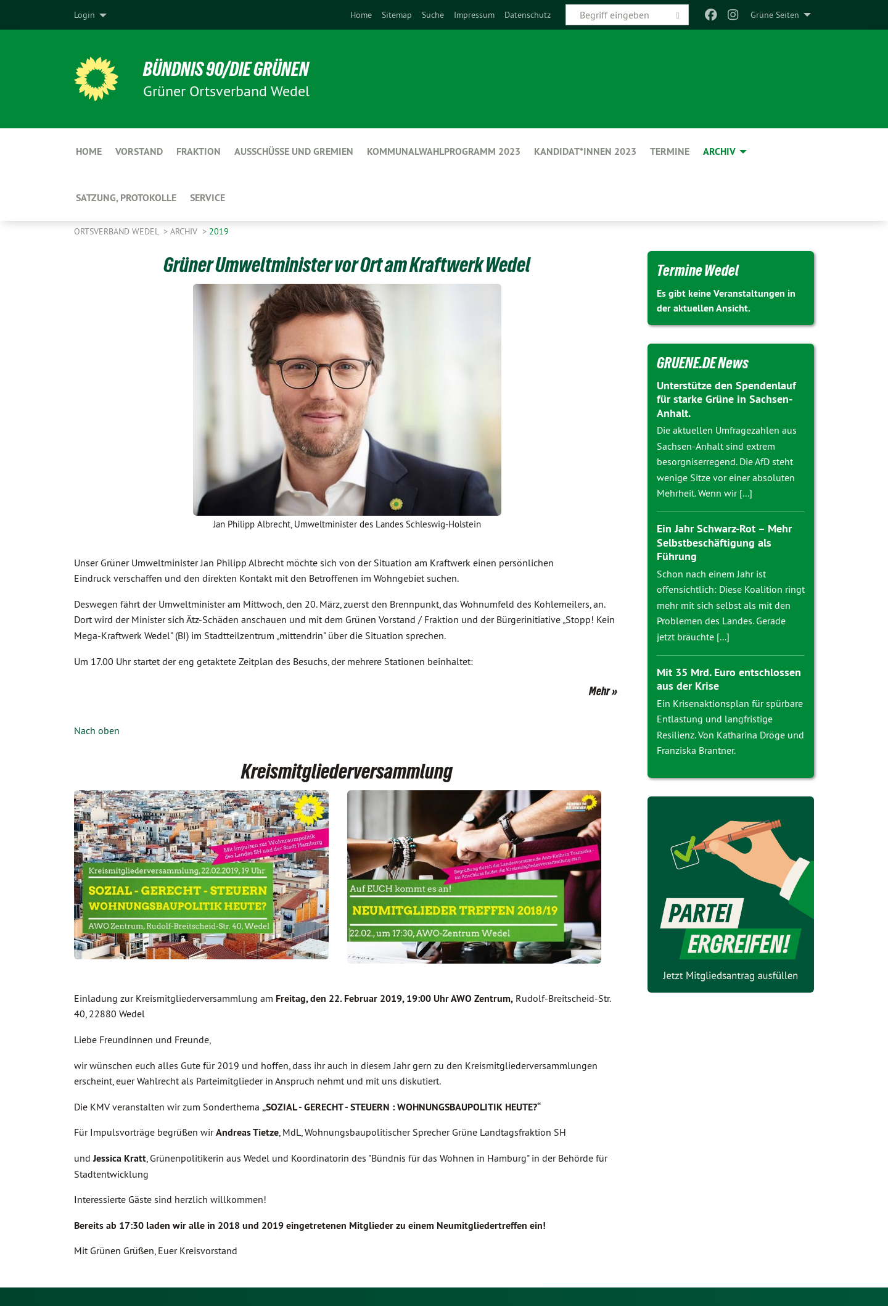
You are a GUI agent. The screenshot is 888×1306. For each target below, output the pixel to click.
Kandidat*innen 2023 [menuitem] (585, 151)
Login (84, 14)
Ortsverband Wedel (117, 231)
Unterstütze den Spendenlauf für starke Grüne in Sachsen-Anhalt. (726, 399)
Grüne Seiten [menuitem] (774, 14)
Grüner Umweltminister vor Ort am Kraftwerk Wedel (346, 264)
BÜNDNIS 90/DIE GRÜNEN (226, 69)
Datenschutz (527, 14)
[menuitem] (361, 15)
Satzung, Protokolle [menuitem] (126, 197)
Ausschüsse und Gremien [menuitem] (293, 151)
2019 (219, 231)
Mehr (599, 691)
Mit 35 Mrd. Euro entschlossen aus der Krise (729, 679)
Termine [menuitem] (669, 151)
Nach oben (97, 730)
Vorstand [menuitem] (139, 151)
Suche (433, 14)
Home (361, 14)
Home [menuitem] (89, 151)
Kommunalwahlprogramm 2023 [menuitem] (443, 151)
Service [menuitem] (207, 197)
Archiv (185, 231)
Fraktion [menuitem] (198, 151)
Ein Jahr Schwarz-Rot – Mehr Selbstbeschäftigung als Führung (724, 542)
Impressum (474, 14)
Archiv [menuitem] (719, 151)
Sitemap (397, 14)
